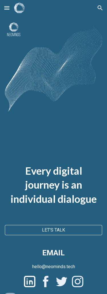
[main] (53, 175)
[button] (7, 8)
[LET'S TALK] (53, 230)
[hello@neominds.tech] (54, 266)
